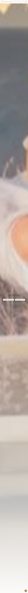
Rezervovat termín (8, 299)
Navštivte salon (20, 299)
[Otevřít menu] (26, 2)
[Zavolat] (26, 591)
